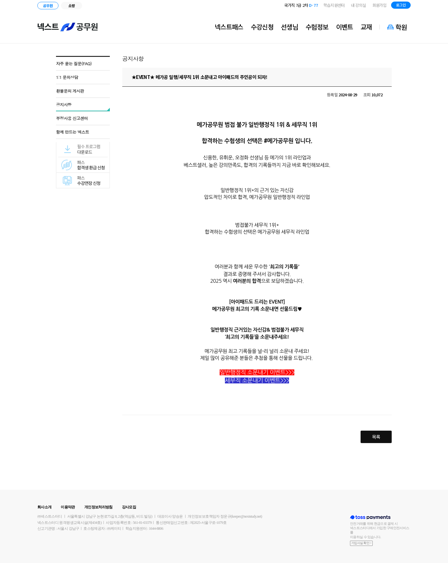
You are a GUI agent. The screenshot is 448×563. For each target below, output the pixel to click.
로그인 (401, 4)
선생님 (289, 26)
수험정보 (317, 26)
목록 (376, 436)
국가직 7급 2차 (301, 5)
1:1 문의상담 (67, 77)
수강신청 (262, 26)
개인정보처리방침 (98, 507)
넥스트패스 (229, 26)
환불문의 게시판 (70, 91)
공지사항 (63, 105)
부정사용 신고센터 (72, 118)
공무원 (48, 5)
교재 (366, 26)
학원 (401, 27)
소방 (71, 5)
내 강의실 (358, 5)
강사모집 (129, 507)
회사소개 (44, 507)
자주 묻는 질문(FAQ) (73, 63)
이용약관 (68, 507)
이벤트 (344, 26)
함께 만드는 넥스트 (72, 132)
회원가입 (379, 5)
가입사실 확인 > (361, 543)
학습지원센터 (334, 5)
